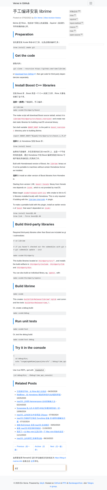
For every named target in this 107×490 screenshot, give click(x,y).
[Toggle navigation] (91, 3)
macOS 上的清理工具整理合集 (29, 438)
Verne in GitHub (21, 3)
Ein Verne (38, 18)
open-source (76, 34)
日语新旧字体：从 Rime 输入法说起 (31, 391)
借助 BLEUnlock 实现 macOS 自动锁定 (33, 425)
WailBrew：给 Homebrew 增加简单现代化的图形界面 (39, 395)
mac (73, 31)
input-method (76, 23)
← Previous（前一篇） (22, 448)
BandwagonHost (75, 483)
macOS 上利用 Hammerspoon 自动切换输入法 (36, 401)
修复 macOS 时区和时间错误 (29, 428)
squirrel (73, 19)
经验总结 (75, 11)
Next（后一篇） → (56, 448)
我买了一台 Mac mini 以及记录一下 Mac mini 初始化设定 (40, 432)
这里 (32, 461)
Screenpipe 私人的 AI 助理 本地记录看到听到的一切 (38, 408)
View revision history (52, 18)
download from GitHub (24, 74)
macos (74, 27)
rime (73, 15)
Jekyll (42, 483)
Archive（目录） (40, 448)
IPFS (64, 483)
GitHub (57, 483)
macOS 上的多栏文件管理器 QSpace (32, 415)
